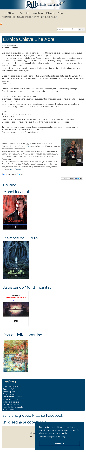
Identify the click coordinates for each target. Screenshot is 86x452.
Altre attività (51, 17)
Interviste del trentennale (13, 407)
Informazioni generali (11, 387)
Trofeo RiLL (24, 13)
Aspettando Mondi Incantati (13, 17)
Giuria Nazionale (9, 394)
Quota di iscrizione (10, 399)
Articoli (29, 17)
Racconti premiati (10, 392)
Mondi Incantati (39, 13)
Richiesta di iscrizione (11, 402)
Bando (5, 389)
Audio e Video (9, 410)
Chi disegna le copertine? (24, 422)
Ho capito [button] (59, 443)
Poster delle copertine (22, 335)
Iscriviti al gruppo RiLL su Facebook (32, 415)
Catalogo (39, 17)
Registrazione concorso (12, 397)
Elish (28, 146)
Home (3, 13)
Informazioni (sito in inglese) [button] (52, 437)
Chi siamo (12, 13)
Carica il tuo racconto (11, 404)
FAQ (12, 389)
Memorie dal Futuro (55, 13)
